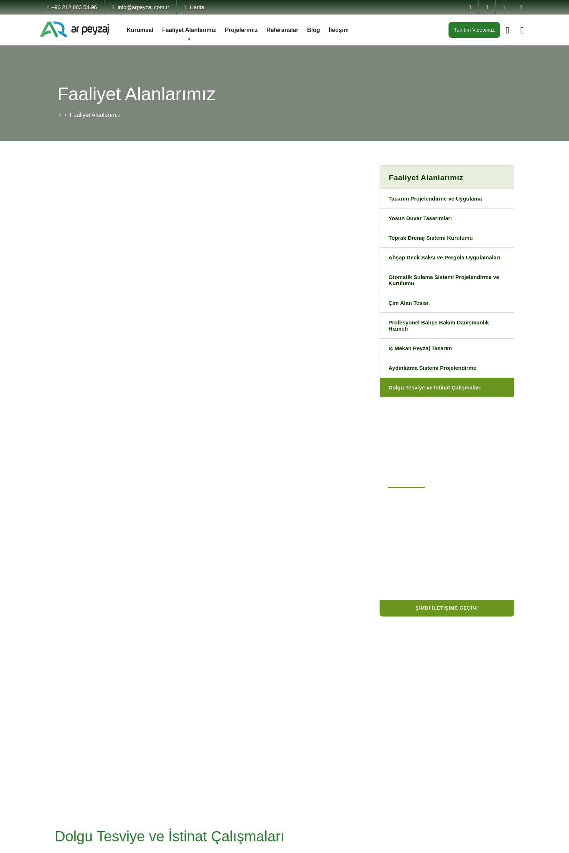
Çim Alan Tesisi (410, 314)
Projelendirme (228, 703)
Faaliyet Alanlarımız (192, 30)
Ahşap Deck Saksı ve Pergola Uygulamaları (429, 263)
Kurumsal (141, 30)
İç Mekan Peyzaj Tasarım (424, 362)
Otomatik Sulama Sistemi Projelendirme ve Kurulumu (445, 291)
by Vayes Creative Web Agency (474, 843)
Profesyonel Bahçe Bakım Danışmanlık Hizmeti (443, 338)
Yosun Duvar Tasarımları (423, 219)
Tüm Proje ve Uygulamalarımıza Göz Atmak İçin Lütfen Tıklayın (158, 426)
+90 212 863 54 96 (75, 7)
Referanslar (291, 30)
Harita (213, 7)
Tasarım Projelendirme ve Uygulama (440, 198)
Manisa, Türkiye (413, 587)
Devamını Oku (75, 754)
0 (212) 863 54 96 (414, 539)
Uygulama (223, 715)
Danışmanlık (225, 727)
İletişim (351, 30)
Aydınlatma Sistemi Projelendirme (437, 382)
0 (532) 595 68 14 (414, 551)
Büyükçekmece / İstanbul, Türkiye (436, 527)
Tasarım (219, 691)
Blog (325, 30)
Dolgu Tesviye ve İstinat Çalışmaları (438, 402)
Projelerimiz (248, 30)
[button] (199, 342)
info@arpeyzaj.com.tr (152, 7)
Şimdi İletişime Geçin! (446, 623)
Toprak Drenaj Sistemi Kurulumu (434, 239)
